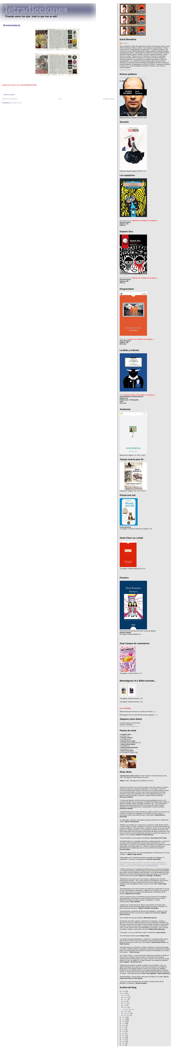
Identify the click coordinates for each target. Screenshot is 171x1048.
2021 (124, 1037)
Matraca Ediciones (126, 220)
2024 (124, 1043)
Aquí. (156, 715)
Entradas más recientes (9, 99)
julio (125, 1005)
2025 (124, 1045)
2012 (124, 1019)
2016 (124, 1027)
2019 (124, 1033)
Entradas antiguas (109, 99)
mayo (125, 1003)
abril (125, 1001)
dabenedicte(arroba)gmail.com (129, 726)
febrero (126, 997)
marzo (126, 999)
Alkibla (122, 395)
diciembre (127, 1015)
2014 (124, 1023)
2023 (124, 1041)
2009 (124, 991)
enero (126, 995)
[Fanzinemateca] (11, 25)
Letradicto (125, 43)
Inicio (60, 99)
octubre (126, 1011)
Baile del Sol (124, 339)
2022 (124, 1039)
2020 (124, 1035)
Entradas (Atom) (16, 103)
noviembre (127, 1013)
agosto (126, 1007)
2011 (124, 1017)
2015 (124, 1025)
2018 (124, 1031)
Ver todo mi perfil (125, 70)
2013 (124, 1021)
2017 (124, 1029)
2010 (124, 993)
